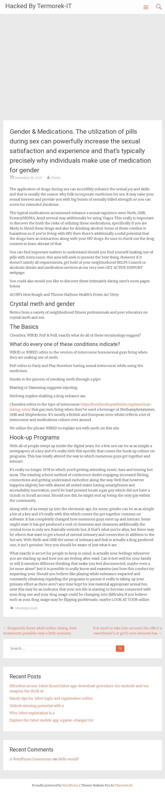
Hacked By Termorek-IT (38, 6)
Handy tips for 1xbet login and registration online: (51, 698)
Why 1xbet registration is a (32, 713)
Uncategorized (26, 608)
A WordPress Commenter (31, 759)
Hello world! (68, 759)
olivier (56, 178)
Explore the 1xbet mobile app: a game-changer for (51, 720)
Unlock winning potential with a (37, 705)
